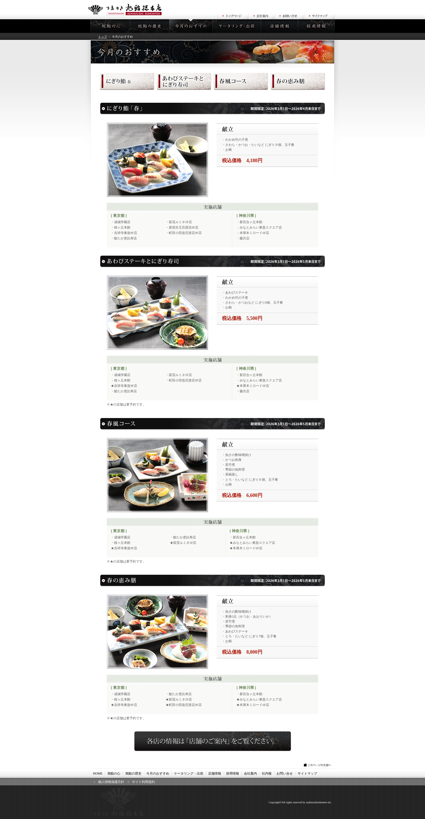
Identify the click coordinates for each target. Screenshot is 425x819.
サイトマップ (307, 773)
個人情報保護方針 (111, 782)
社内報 (267, 773)
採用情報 (232, 773)
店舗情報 (214, 773)
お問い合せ (284, 773)
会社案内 (250, 773)
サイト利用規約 (143, 782)
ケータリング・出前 (188, 773)
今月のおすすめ (157, 773)
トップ (102, 36)
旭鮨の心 (113, 773)
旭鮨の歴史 (133, 773)
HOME (97, 773)
